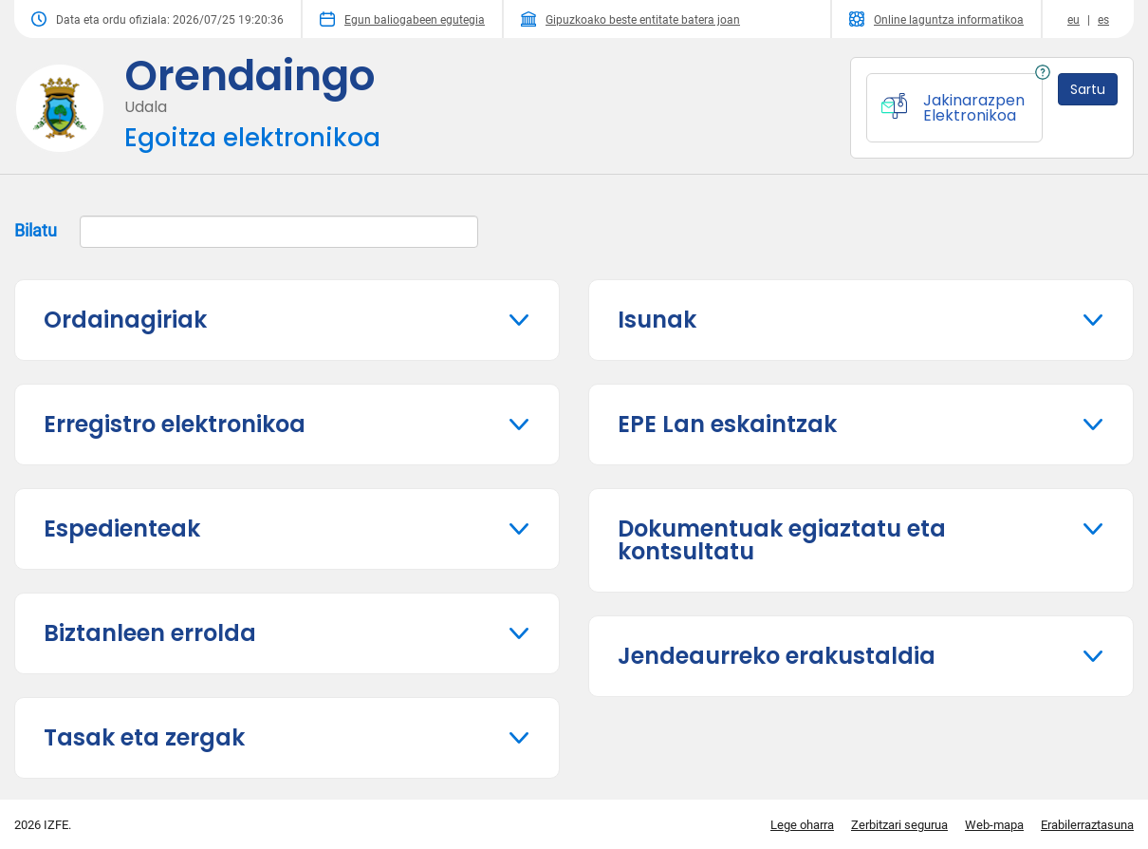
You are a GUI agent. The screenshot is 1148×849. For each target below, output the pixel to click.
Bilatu (246, 232)
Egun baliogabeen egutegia (402, 19)
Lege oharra (802, 825)
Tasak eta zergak (144, 737)
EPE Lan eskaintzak (727, 424)
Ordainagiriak (125, 319)
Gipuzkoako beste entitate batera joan (630, 19)
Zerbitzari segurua (899, 825)
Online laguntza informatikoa (936, 19)
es (1103, 20)
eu (1073, 20)
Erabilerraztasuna (1087, 825)
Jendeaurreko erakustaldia (776, 655)
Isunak (657, 319)
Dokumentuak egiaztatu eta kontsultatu (782, 540)
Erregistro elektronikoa (175, 424)
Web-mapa (994, 825)
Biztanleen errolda (150, 633)
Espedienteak (122, 528)
